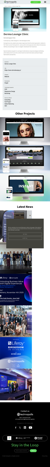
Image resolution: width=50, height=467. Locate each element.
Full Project (8, 102)
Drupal (6, 83)
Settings (25, 234)
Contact (35, 2)
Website (7, 76)
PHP (6, 89)
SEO (6, 106)
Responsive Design (10, 91)
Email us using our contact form (21, 450)
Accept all (25, 238)
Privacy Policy (45, 456)
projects (9, 6)
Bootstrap (7, 93)
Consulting (7, 100)
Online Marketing (9, 104)
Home (6, 6)
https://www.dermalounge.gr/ (13, 70)
